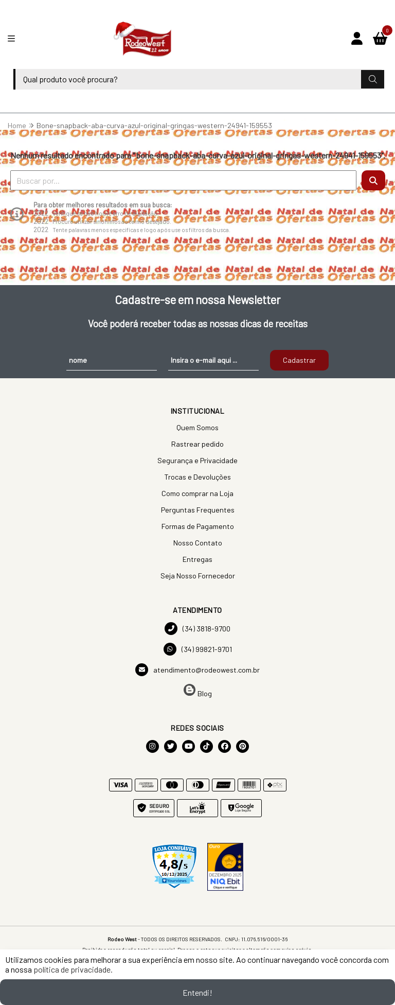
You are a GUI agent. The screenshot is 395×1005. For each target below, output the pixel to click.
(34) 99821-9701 (198, 649)
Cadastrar (299, 360)
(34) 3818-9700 (197, 628)
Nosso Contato (197, 542)
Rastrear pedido (197, 443)
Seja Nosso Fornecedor (197, 575)
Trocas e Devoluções (197, 476)
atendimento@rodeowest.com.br (197, 669)
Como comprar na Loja (197, 493)
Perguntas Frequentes (198, 509)
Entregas (197, 559)
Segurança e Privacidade (197, 460)
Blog (198, 691)
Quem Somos (197, 427)
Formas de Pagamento (197, 526)
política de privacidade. (73, 969)
